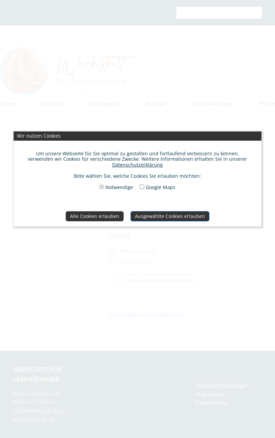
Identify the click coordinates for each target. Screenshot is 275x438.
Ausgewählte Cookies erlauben (170, 216)
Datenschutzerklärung (137, 164)
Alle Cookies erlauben (94, 216)
